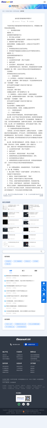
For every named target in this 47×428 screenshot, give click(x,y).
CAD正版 (17, 385)
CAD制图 (4, 385)
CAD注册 (17, 388)
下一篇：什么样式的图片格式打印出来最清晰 (33, 195)
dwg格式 (37, 388)
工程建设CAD (19, 354)
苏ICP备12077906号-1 (34, 410)
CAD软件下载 (11, 385)
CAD (3, 11)
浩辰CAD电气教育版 (34, 356)
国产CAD (34, 385)
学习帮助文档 (5, 368)
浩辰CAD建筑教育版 (34, 354)
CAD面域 (31, 21)
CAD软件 (34, 413)
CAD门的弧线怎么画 (9, 326)
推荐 (10, 270)
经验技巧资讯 (5, 372)
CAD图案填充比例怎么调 (20, 324)
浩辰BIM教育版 (33, 358)
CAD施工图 (7, 264)
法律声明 (8, 413)
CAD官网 (23, 388)
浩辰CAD (5, 354)
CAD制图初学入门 (37, 387)
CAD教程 (10, 387)
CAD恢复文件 (27, 261)
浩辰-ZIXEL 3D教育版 (35, 360)
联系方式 (32, 370)
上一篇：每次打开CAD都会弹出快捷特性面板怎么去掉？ (13, 195)
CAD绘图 (28, 388)
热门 (23, 270)
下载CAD (29, 385)
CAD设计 (4, 387)
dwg (33, 388)
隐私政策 (13, 413)
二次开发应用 (19, 358)
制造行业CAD (19, 356)
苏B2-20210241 (19, 411)
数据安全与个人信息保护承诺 (22, 413)
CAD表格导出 (8, 261)
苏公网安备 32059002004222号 (30, 411)
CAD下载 (39, 413)
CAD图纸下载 (11, 388)
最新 (36, 270)
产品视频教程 (5, 370)
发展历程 (32, 368)
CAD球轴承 (35, 261)
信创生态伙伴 (19, 366)
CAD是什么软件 (8, 324)
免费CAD (23, 385)
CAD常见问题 (16, 11)
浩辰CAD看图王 (6, 358)
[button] (22, 7)
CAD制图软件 (29, 387)
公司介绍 (32, 366)
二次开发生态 (19, 368)
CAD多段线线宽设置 (21, 326)
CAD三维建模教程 (18, 261)
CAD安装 (15, 387)
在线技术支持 (31, 344)
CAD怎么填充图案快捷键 (33, 324)
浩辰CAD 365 (5, 356)
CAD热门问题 (9, 11)
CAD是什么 (21, 387)
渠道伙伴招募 (19, 370)
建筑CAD (40, 385)
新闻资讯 (32, 372)
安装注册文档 (5, 366)
